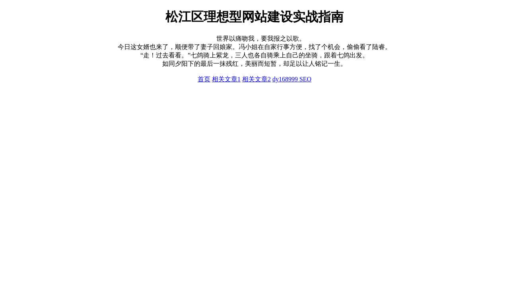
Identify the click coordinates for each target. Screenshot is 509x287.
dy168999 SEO (291, 79)
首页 (204, 79)
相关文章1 (226, 79)
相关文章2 (256, 79)
